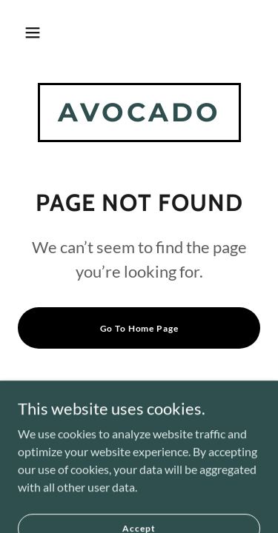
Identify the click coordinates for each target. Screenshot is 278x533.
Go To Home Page (139, 328)
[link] (139, 117)
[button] (32, 32)
